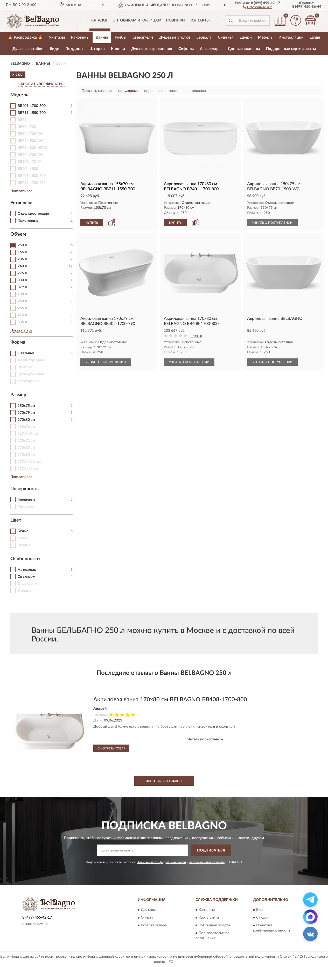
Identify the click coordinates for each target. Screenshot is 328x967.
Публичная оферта (214, 925)
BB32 (22, 120)
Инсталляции (291, 37)
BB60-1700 (27, 127)
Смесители (142, 37)
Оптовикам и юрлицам (137, 20)
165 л (22, 252)
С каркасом (27, 584)
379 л (22, 287)
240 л (22, 266)
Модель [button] (19, 95)
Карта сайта (209, 918)
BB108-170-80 (29, 162)
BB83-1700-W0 (30, 155)
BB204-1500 (28, 169)
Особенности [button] (25, 559)
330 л (22, 280)
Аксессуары (210, 49)
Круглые (25, 367)
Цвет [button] (15, 520)
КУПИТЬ (92, 222)
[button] (257, 6)
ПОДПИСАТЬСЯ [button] (211, 850)
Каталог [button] (99, 20)
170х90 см (26, 455)
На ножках (27, 570)
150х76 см (26, 427)
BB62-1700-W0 (30, 134)
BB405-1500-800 (32, 176)
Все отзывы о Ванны (164, 781)
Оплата (147, 918)
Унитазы (57, 37)
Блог (260, 910)
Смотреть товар (111, 748)
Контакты (200, 20)
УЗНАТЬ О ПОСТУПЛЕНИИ (272, 222)
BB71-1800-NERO (32, 148)
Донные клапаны (244, 49)
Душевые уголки (174, 37)
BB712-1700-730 (32, 183)
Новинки (175, 20)
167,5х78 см (28, 434)
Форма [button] (17, 342)
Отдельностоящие (33, 213)
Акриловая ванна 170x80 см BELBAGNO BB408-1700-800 (170, 699)
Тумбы (120, 37)
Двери (246, 37)
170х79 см (26, 413)
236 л (22, 259)
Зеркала (204, 37)
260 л (22, 301)
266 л (22, 308)
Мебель (265, 37)
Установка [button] (21, 203)
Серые (23, 538)
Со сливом (26, 577)
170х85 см (26, 448)
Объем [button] (18, 234)
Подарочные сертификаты (291, 49)
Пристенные (28, 220)
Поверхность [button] (24, 489)
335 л (22, 322)
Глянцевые (26, 499)
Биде (54, 49)
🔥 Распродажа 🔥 (25, 37)
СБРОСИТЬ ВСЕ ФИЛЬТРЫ (41, 84)
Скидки (262, 918)
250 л (22, 245)
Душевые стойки (28, 49)
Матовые (25, 506)
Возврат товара (154, 925)
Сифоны (186, 49)
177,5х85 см (28, 469)
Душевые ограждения (151, 49)
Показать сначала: (97, 91)
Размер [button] (18, 395)
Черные (24, 545)
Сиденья (226, 37)
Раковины (80, 37)
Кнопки (118, 49)
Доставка (149, 910)
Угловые (24, 591)
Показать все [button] (21, 191)
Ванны (102, 37)
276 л (22, 273)
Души (315, 37)
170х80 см (26, 420)
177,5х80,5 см (29, 462)
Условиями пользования (207, 862)
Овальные (26, 353)
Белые (23, 531)
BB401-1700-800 (32, 106)
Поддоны (74, 49)
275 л (22, 315)
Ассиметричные (31, 360)
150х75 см (26, 406)
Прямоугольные (31, 374)
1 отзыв (196, 336)
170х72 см (26, 441)
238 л (22, 294)
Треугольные (28, 381)
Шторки (97, 49)
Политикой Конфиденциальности (161, 862)
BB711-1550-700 (32, 113)
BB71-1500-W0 (30, 141)
